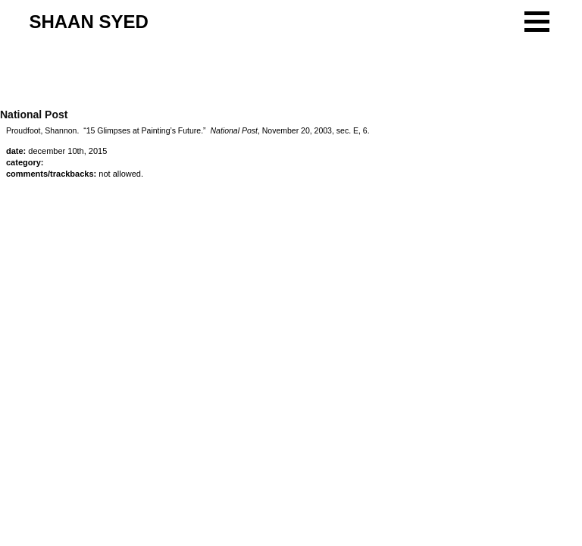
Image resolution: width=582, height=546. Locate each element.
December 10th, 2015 (67, 150)
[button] (537, 22)
